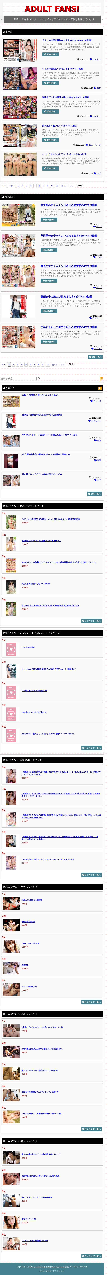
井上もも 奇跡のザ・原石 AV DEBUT (36, 584)
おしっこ (96, 349)
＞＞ (72, 186)
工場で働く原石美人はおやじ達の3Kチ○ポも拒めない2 (42, 1049)
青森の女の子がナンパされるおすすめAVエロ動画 (69, 266)
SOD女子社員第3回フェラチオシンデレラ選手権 (40, 1092)
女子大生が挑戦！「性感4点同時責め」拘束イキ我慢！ (42, 1114)
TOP (16, 19)
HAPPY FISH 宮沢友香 (30, 943)
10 (57, 186)
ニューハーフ (93, 145)
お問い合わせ (45, 1271)
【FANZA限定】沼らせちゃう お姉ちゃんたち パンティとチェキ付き (48, 859)
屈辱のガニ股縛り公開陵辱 (32, 900)
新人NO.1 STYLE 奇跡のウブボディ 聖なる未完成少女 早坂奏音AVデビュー (50, 606)
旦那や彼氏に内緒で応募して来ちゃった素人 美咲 (40, 1176)
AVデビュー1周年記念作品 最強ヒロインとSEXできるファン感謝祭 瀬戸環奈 (51, 519)
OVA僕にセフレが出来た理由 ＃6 (34, 691)
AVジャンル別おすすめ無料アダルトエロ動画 (49, 1267)
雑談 (97, 460)
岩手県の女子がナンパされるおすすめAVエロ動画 (69, 205)
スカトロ (95, 59)
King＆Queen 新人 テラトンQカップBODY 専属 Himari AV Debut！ (48, 734)
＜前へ (11, 186)
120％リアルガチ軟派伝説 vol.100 (35, 1241)
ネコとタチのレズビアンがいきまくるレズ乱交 (64, 154)
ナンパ (97, 227)
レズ (97, 173)
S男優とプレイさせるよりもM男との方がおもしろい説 (42, 1027)
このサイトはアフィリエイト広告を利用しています (67, 19)
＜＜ (3, 186)
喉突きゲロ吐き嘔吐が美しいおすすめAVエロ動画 (65, 97)
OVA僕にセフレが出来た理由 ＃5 (34, 712)
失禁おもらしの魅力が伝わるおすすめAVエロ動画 (69, 327)
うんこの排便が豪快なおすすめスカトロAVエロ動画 (66, 40)
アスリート (95, 318)
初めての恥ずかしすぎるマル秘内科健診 (37, 1197)
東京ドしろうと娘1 (29, 1219)
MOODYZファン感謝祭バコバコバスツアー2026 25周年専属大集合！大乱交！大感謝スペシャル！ (59, 562)
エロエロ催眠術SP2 (29, 987)
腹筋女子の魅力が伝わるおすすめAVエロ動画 (66, 296)
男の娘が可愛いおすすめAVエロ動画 (59, 126)
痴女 (97, 88)
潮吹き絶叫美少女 (28, 922)
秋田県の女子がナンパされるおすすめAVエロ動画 (69, 235)
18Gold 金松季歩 (28, 647)
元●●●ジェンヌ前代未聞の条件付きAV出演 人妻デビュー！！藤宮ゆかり (49, 669)
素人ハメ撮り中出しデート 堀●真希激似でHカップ (41, 1154)
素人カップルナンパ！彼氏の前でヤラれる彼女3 (40, 1070)
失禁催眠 (25, 965)
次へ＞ (64, 186)
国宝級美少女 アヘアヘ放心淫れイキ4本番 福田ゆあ (41, 541)
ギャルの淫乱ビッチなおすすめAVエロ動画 (62, 68)
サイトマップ (29, 19)
